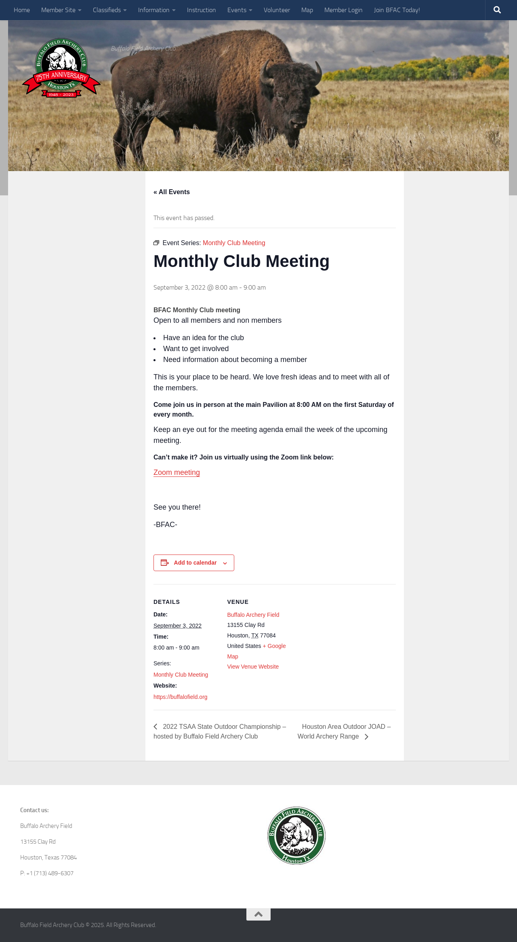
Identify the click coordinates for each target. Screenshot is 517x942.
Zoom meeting (176, 472)
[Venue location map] (343, 640)
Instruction (201, 10)
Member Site (58, 10)
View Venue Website (253, 666)
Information (154, 10)
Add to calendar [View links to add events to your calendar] (195, 562)
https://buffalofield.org (180, 697)
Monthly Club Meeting (180, 674)
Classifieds (107, 10)
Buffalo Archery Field (253, 615)
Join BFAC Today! (397, 10)
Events (236, 10)
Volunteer (277, 10)
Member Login (343, 10)
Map (307, 10)
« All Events (171, 191)
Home (22, 10)
